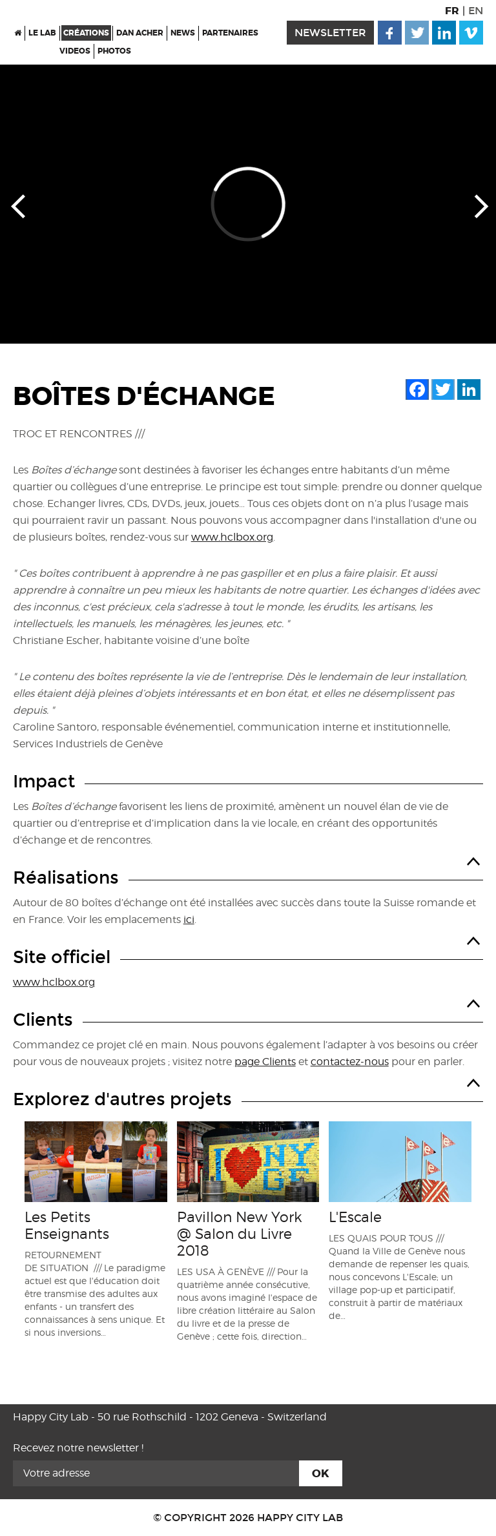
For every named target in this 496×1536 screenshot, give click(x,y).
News (182, 33)
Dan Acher (139, 33)
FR (452, 10)
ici (188, 919)
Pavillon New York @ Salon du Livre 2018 (239, 1234)
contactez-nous (350, 1061)
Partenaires (230, 33)
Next (478, 205)
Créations (86, 33)
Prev (18, 205)
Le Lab (42, 33)
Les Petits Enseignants (67, 1225)
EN (475, 11)
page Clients (265, 1061)
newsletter (330, 32)
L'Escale (355, 1217)
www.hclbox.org (232, 537)
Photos (114, 51)
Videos (74, 51)
